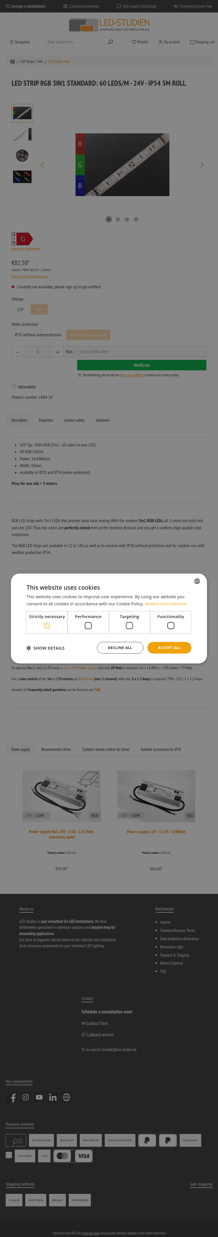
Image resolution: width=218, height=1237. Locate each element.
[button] (45, 647)
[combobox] (197, 580)
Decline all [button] (117, 647)
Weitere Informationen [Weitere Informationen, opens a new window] (167, 603)
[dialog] (109, 618)
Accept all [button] (168, 647)
